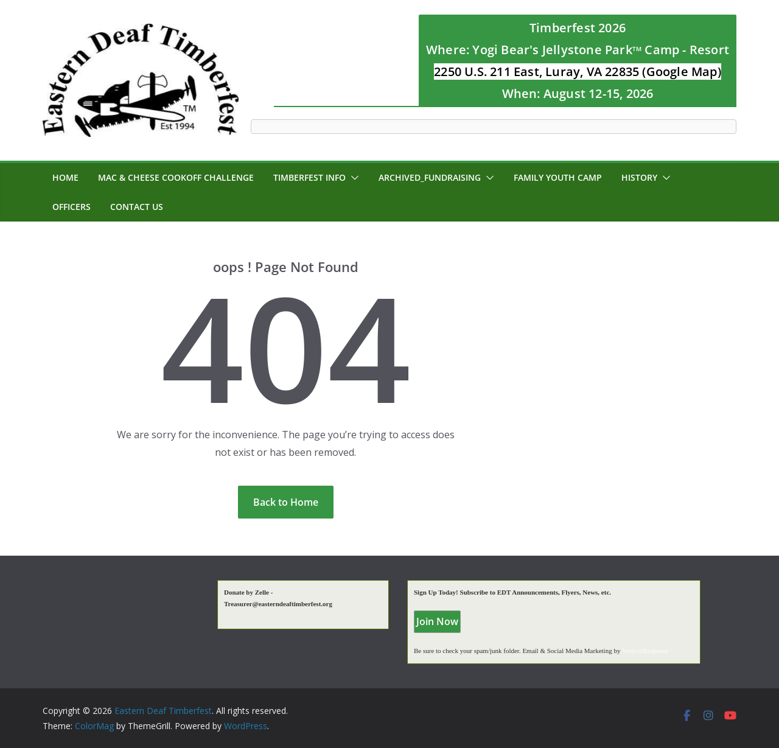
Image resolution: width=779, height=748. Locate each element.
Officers (71, 206)
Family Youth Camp (558, 177)
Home (65, 177)
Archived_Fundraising (430, 177)
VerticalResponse (645, 650)
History (639, 177)
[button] (352, 177)
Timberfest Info (309, 177)
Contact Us (136, 206)
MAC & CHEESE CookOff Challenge (176, 177)
